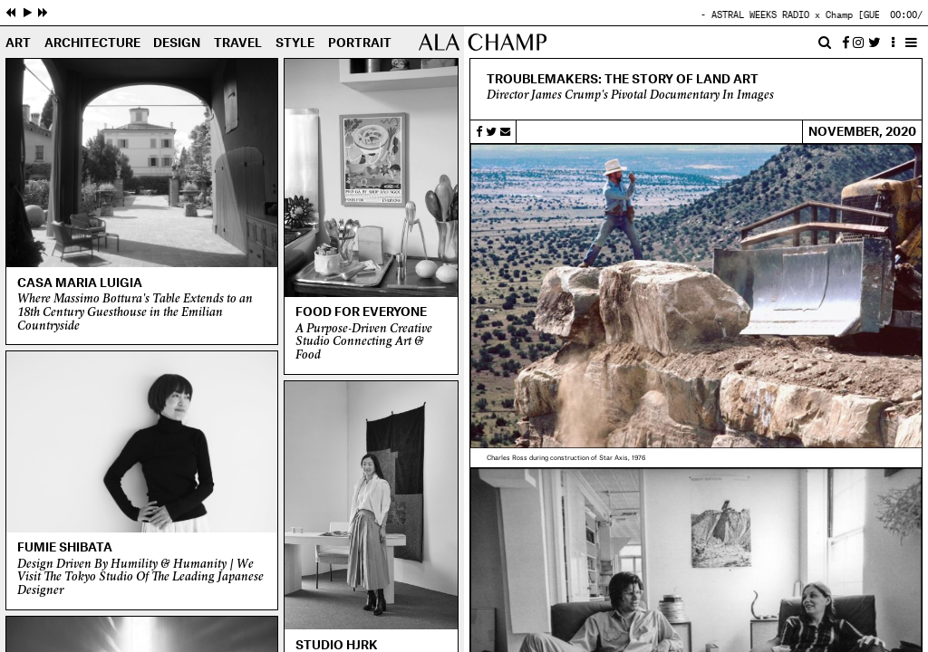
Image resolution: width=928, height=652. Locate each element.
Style (295, 43)
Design (176, 43)
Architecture (92, 43)
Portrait (360, 43)
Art (18, 43)
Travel (238, 43)
